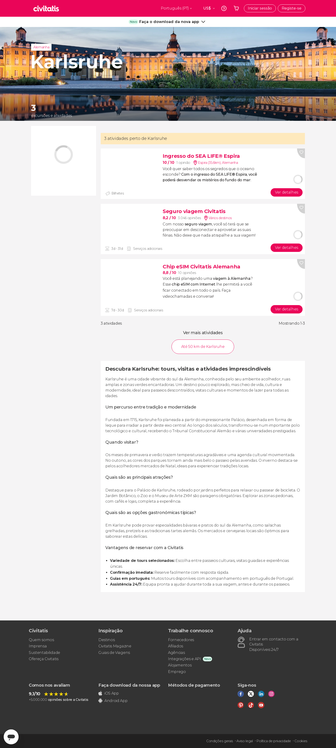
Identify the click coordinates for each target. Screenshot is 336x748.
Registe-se (291, 8)
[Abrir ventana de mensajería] (11, 736)
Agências (176, 652)
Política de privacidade (273, 741)
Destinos (106, 640)
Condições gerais (219, 741)
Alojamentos (179, 665)
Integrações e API (184, 659)
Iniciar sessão (260, 8)
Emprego (177, 671)
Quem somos (41, 640)
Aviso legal (244, 741)
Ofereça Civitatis (43, 659)
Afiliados (175, 646)
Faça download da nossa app (129, 685)
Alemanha (41, 47)
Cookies (300, 741)
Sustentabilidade (44, 652)
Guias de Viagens (114, 652)
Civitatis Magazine (114, 646)
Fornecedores (181, 640)
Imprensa (38, 646)
